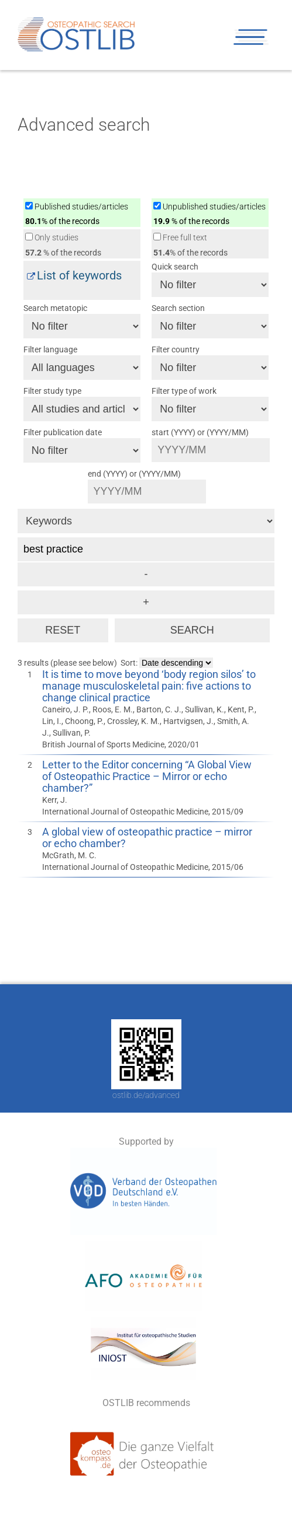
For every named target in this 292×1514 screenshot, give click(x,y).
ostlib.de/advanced (146, 1095)
